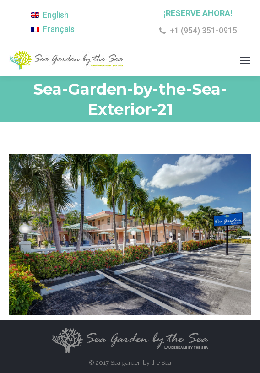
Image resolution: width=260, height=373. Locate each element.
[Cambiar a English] (50, 15)
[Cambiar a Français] (53, 29)
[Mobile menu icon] (245, 60)
